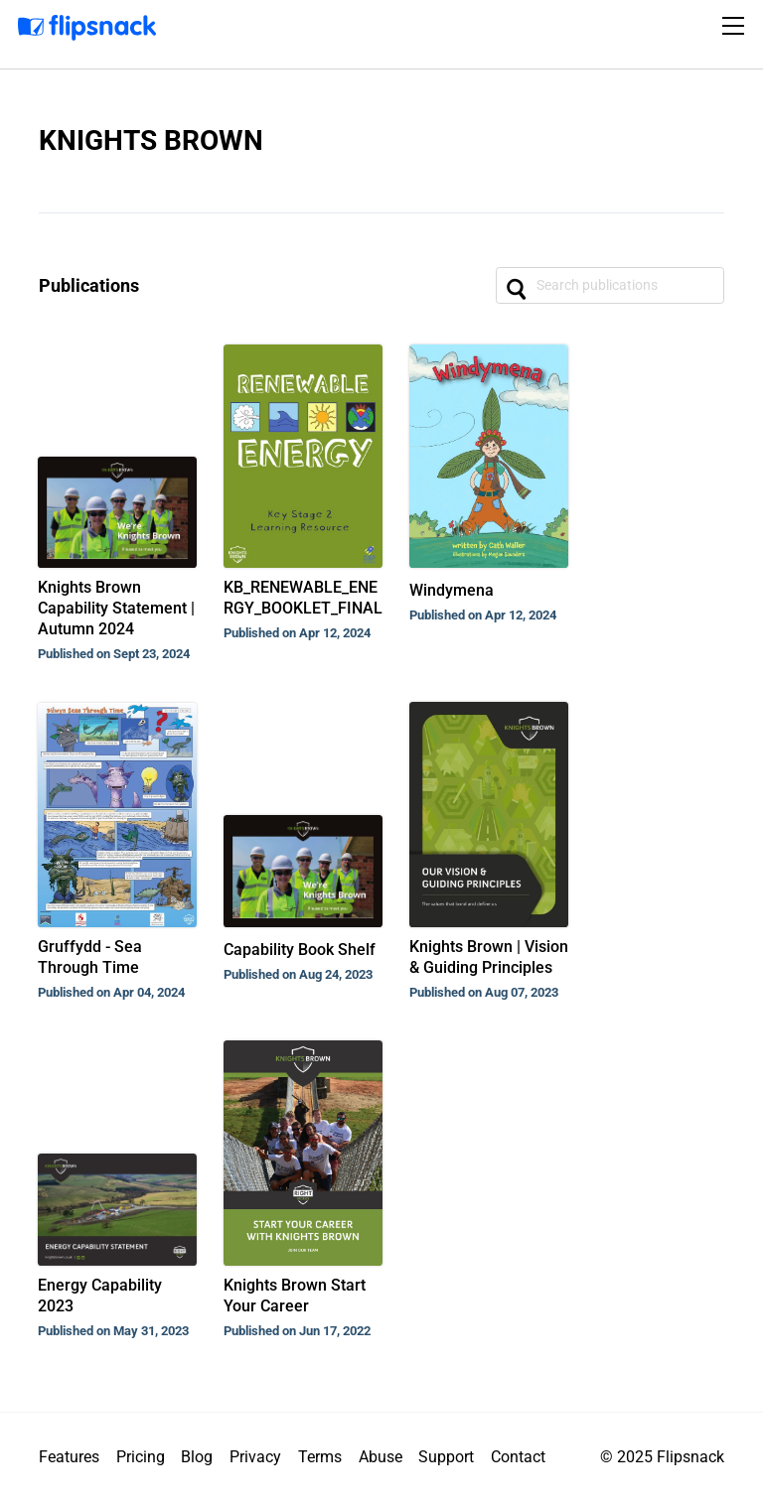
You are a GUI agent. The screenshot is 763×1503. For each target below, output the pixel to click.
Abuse (380, 1456)
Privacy (255, 1456)
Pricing (140, 1456)
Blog (197, 1456)
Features (69, 1456)
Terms (320, 1456)
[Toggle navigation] (736, 26)
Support (446, 1456)
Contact (518, 1456)
